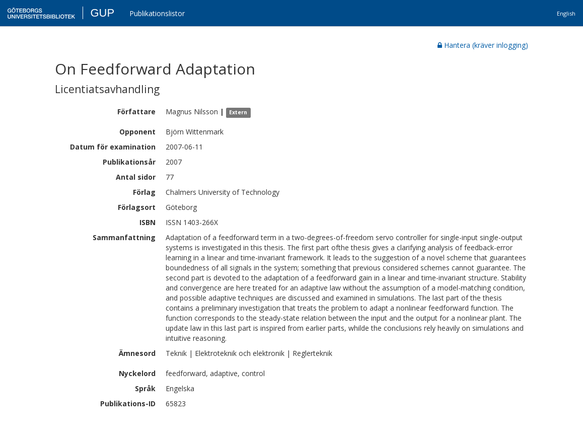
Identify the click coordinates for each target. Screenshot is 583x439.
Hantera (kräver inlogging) (483, 45)
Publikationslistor (157, 13)
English (566, 13)
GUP (102, 13)
